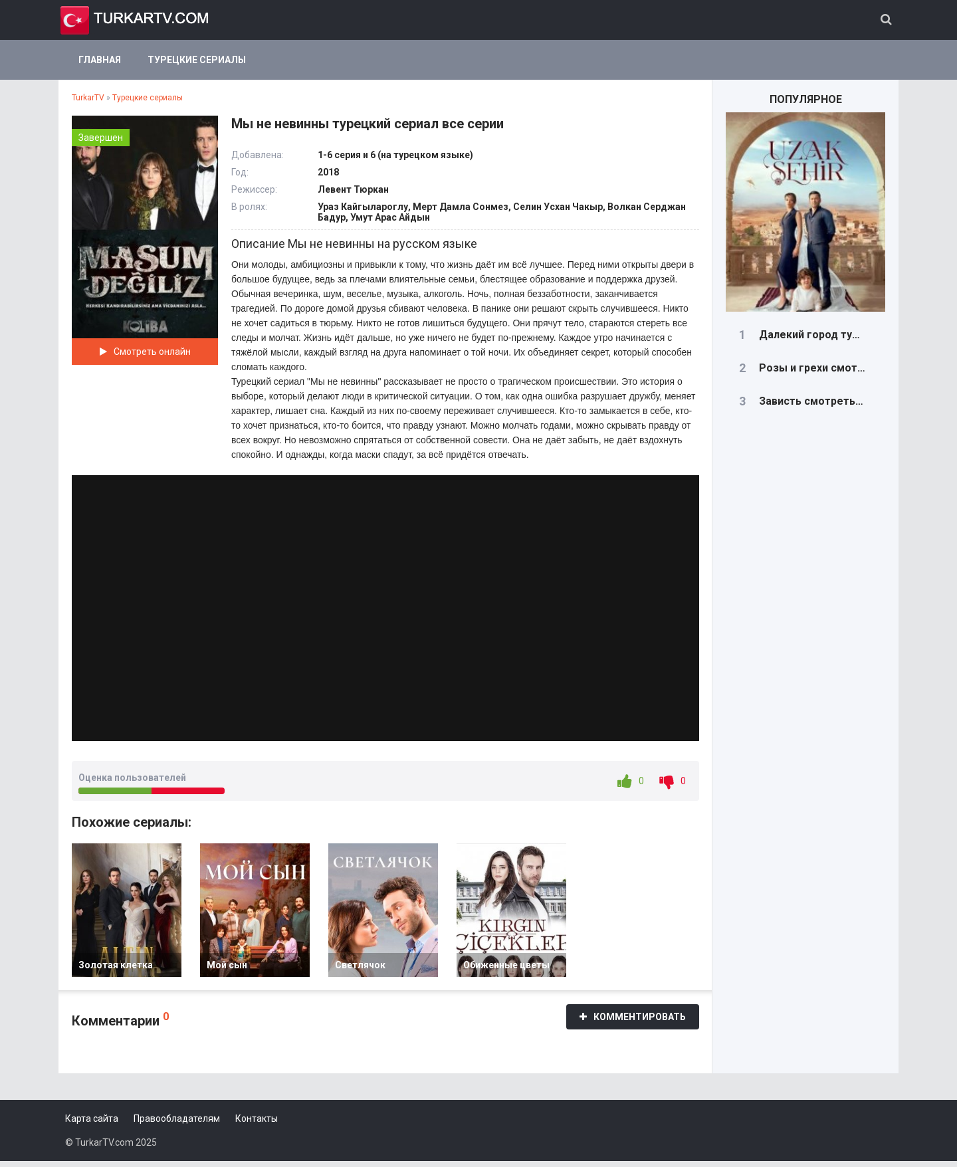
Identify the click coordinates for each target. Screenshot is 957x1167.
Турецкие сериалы (197, 59)
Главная (99, 59)
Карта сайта (91, 1124)
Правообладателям (177, 1124)
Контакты (256, 1124)
